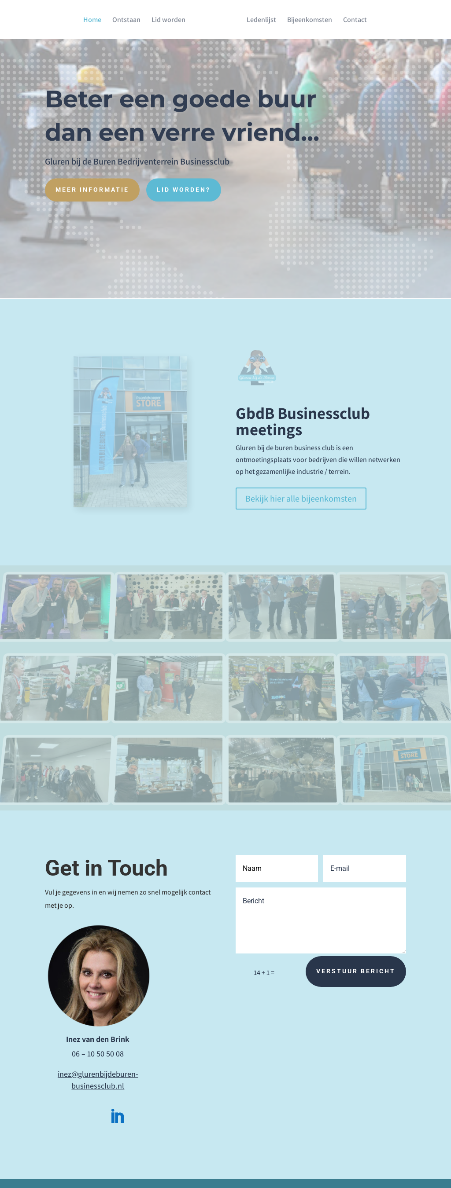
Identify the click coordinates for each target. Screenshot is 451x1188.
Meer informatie (92, 186)
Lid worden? (184, 186)
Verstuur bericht (356, 971)
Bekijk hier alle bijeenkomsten (301, 498)
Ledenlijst (258, 20)
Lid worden (172, 20)
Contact (352, 20)
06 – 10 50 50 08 (98, 1054)
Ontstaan (129, 20)
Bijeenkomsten (306, 20)
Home (95, 20)
